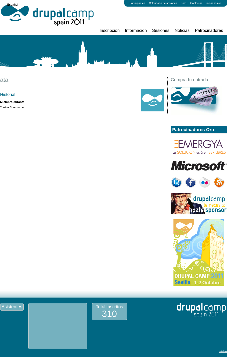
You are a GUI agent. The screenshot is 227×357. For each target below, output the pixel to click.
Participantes (137, 3)
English (12, 9)
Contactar (196, 3)
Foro (184, 3)
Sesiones (160, 30)
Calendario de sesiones (163, 3)
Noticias (182, 30)
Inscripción (110, 30)
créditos (223, 351)
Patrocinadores (209, 30)
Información (136, 30)
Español (12, 4)
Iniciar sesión (213, 3)
